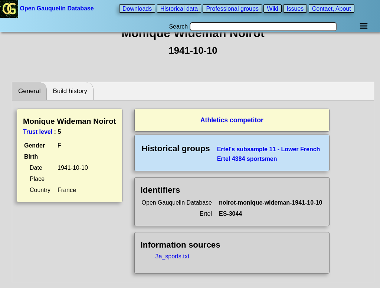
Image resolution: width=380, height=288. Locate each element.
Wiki (272, 8)
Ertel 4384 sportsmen (247, 159)
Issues (295, 8)
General (29, 91)
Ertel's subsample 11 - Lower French (268, 149)
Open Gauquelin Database (47, 8)
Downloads (137, 8)
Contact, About (331, 8)
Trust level (37, 132)
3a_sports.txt (172, 256)
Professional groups (232, 8)
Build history (70, 91)
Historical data (179, 8)
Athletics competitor (231, 120)
